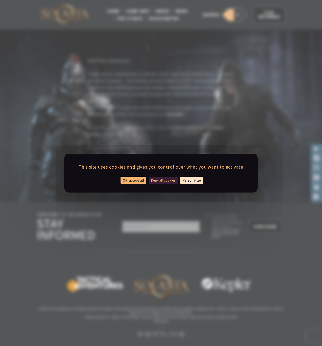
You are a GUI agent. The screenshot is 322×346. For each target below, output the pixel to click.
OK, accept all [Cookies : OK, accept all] (133, 180)
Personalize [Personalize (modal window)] (191, 180)
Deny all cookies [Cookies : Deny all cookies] (163, 180)
